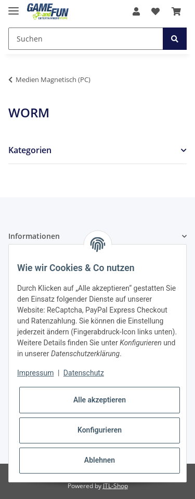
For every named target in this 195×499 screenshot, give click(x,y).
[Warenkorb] (176, 11)
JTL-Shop (115, 485)
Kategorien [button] (29, 150)
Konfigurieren (99, 430)
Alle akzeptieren (99, 400)
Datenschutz (83, 373)
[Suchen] (85, 39)
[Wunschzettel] (155, 11)
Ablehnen (99, 460)
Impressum (35, 373)
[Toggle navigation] (13, 6)
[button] (136, 11)
